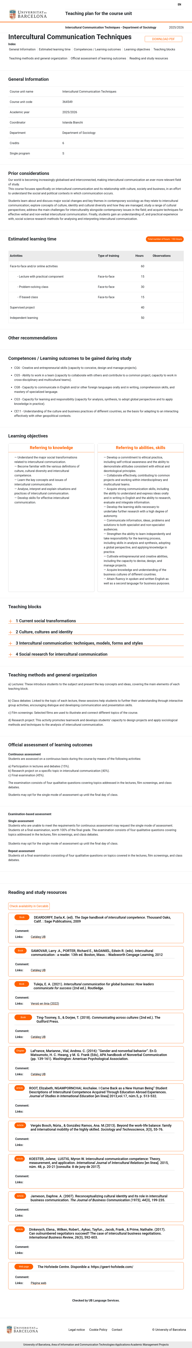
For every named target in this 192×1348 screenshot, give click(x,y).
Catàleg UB (38, 937)
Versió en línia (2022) (45, 1003)
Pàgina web (38, 1283)
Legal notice (77, 1330)
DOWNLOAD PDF (163, 39)
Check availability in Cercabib (29, 906)
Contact (117, 1330)
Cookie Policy (98, 1330)
